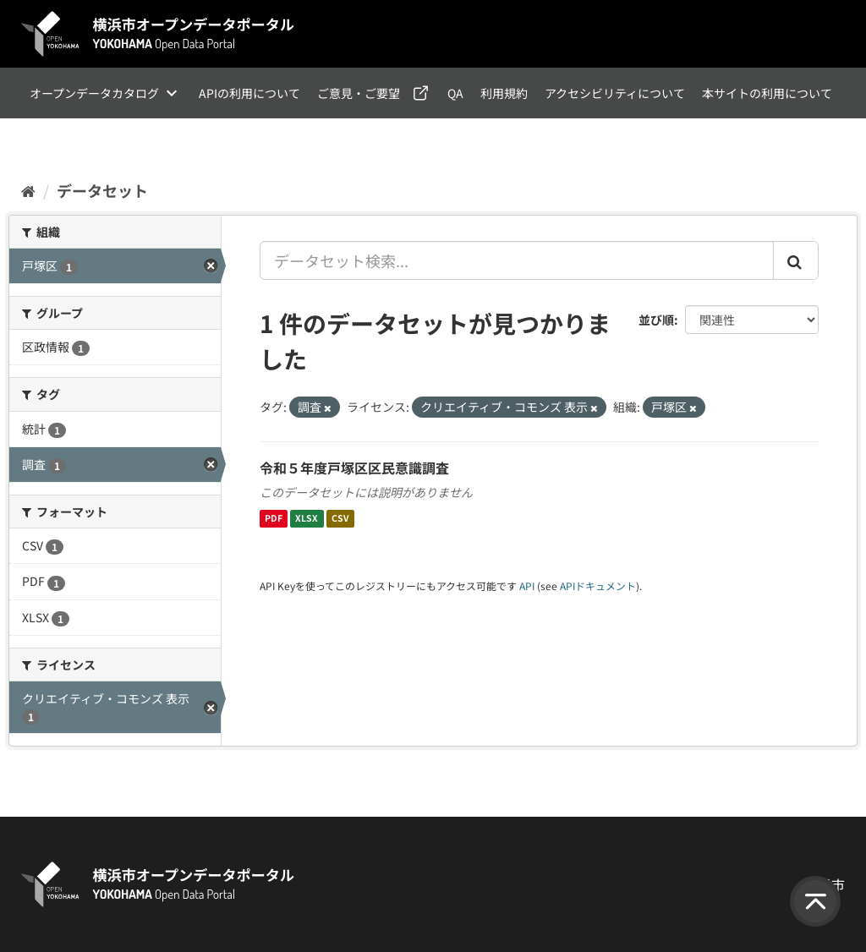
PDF (273, 518)
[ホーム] (28, 190)
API (526, 585)
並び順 (656, 319)
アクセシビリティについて (615, 93)
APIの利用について (249, 93)
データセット (102, 190)
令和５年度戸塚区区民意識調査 (354, 467)
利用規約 (504, 93)
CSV (340, 518)
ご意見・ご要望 (358, 93)
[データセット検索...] (517, 260)
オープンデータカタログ (94, 93)
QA (455, 93)
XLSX (306, 518)
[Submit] (796, 260)
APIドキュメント (598, 585)
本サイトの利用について (767, 93)
